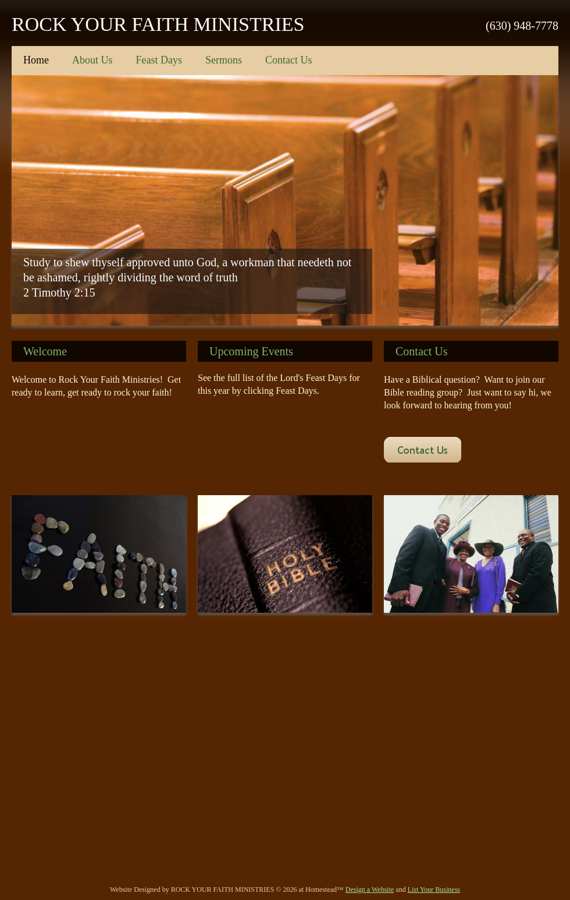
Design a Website (369, 889)
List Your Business (434, 889)
